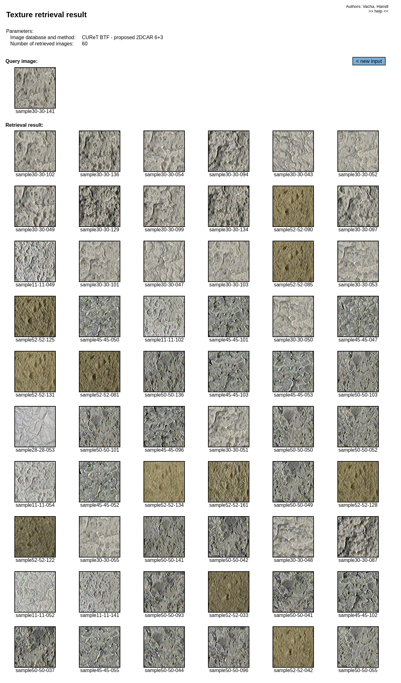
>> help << (378, 11)
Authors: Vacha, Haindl (367, 6)
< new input (369, 61)
